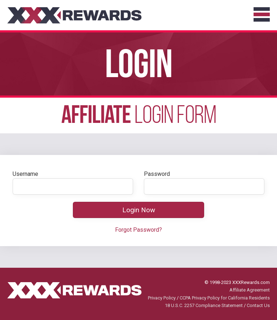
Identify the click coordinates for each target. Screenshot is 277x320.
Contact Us (258, 305)
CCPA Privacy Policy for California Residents (225, 298)
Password (157, 173)
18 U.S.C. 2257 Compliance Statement (204, 305)
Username (25, 173)
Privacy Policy (162, 298)
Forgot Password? (138, 229)
